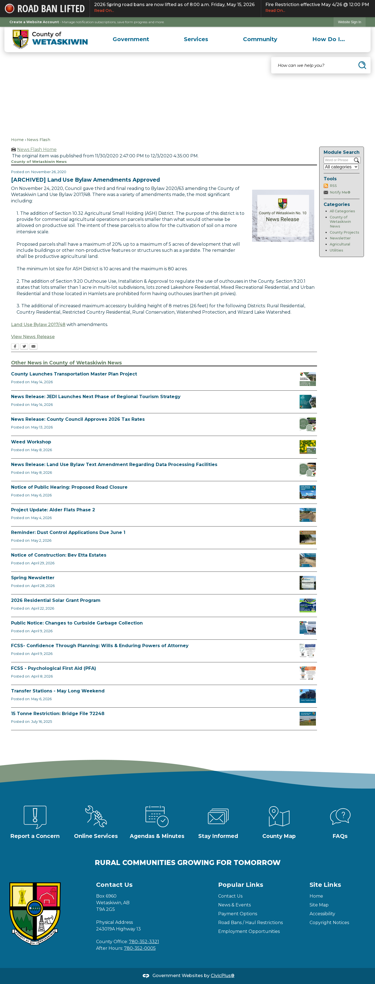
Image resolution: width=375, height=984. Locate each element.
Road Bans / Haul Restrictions (250, 922)
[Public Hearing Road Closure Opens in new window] (308, 492)
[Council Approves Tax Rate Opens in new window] (308, 424)
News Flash (38, 139)
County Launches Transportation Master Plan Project (74, 374)
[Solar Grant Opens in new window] (308, 605)
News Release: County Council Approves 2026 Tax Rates (78, 419)
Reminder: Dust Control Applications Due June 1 (68, 532)
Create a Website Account (34, 22)
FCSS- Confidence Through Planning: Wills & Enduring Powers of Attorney (100, 645)
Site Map (319, 905)
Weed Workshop (31, 442)
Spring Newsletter (32, 577)
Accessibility (322, 913)
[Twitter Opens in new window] (24, 347)
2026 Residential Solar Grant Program (56, 600)
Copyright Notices (329, 922)
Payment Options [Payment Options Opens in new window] (237, 913)
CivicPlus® (222, 975)
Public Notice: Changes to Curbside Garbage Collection (77, 623)
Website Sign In (349, 22)
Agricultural (340, 244)
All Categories (342, 211)
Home (17, 139)
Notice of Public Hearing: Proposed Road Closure (69, 487)
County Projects (344, 232)
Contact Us (230, 896)
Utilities (336, 250)
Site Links (325, 884)
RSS (333, 186)
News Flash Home (37, 149)
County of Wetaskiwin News (340, 221)
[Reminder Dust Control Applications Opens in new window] (308, 538)
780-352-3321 (144, 941)
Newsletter (340, 238)
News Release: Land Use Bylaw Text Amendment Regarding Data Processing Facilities (114, 464)
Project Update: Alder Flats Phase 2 (53, 509)
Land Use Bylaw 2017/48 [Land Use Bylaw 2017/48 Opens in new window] (38, 324)
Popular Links (240, 884)
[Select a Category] (341, 167)
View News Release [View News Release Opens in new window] (33, 336)
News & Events (234, 905)
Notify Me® (340, 192)
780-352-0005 (140, 948)
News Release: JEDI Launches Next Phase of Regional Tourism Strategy (96, 396)
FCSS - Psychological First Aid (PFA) (53, 668)
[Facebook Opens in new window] (15, 347)
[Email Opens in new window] (33, 347)
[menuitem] (130, 39)
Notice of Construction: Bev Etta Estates (58, 555)
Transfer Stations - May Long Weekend (58, 691)
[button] (362, 65)
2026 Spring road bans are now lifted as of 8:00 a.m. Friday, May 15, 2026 (175, 8)
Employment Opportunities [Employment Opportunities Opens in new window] (249, 931)
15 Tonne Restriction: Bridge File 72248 (57, 713)
